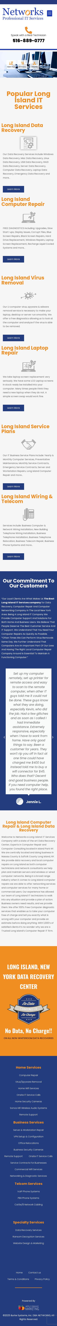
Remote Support (28, 1114)
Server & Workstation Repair (28, 1130)
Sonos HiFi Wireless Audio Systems (28, 1108)
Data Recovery (22, 66)
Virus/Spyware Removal (28, 1081)
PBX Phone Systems (28, 1198)
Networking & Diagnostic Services (28, 1176)
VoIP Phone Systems (28, 1191)
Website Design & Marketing (28, 1243)
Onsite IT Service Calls (28, 1095)
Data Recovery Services (28, 1230)
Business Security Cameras (28, 1149)
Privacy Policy (42, 1279)
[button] (49, 13)
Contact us (34, 1272)
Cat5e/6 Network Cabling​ (29, 1204)
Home (19, 1272)
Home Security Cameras (28, 1101)
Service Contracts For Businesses (28, 1162)
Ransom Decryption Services (28, 1236)
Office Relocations (28, 1143)
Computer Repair (11, 66)
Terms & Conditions (18, 1279)
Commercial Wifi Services (28, 1169)
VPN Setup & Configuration (28, 1136)
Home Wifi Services (28, 1088)
